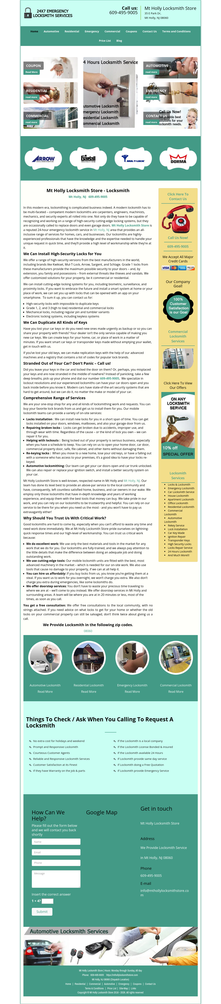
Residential (72, 31)
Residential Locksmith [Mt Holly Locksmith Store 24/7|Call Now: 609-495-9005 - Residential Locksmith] (89, 685)
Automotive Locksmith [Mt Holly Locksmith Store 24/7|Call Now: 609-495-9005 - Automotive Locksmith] (45, 685)
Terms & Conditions (94, 988)
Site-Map (123, 988)
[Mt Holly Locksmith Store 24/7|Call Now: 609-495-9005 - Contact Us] (156, 116)
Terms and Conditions (176, 31)
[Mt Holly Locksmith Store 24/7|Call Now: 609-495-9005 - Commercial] (37, 116)
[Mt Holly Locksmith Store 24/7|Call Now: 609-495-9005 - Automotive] (157, 66)
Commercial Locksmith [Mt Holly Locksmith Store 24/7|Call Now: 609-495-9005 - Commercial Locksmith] (176, 685)
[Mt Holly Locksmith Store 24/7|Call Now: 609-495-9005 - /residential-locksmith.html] (50, 93)
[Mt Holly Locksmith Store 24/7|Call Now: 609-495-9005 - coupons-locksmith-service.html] (50, 67)
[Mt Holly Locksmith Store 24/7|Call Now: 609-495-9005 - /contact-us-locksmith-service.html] (170, 118)
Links (133, 988)
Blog (119, 40)
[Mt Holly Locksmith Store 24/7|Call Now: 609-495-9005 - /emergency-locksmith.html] (170, 93)
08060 (88, 631)
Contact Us (150, 31)
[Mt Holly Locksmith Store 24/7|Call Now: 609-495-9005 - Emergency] (156, 91)
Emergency (92, 31)
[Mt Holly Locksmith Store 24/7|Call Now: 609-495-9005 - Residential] (36, 91)
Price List (105, 40)
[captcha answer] (47, 901)
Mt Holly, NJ (77, 197)
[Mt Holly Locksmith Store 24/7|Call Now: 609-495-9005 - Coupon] (33, 66)
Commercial (112, 31)
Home (34, 31)
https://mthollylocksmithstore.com (122, 975)
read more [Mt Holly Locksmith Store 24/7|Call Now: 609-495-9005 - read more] (31, 97)
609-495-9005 (123, 12)
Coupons (131, 31)
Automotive (51, 31)
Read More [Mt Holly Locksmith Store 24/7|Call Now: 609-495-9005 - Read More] (32, 72)
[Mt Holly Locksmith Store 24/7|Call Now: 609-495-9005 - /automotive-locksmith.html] (45, 657)
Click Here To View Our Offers (178, 385)
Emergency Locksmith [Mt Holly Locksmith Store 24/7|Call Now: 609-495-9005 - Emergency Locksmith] (132, 685)
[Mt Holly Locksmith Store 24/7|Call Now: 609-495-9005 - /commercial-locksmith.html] (176, 657)
